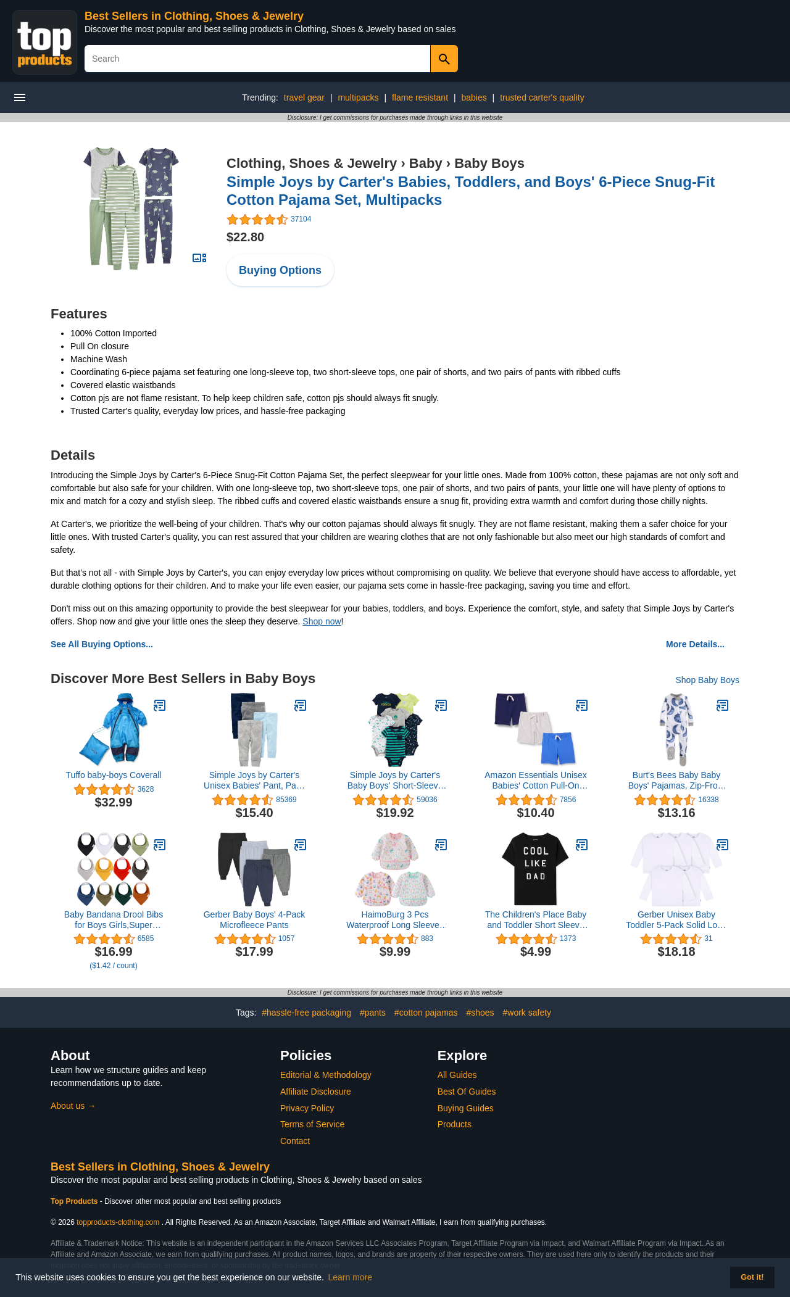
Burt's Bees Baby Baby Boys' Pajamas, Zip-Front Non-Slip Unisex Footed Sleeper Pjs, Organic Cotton (676, 780)
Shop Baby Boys (707, 680)
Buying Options (280, 270)
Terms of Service (312, 1124)
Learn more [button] (350, 1277)
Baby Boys (489, 163)
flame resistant (420, 97)
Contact (295, 1141)
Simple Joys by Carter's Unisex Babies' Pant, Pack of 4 (254, 780)
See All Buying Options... (102, 644)
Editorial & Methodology (326, 1075)
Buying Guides (466, 1108)
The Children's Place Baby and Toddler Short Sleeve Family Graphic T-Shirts (536, 920)
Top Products (75, 1201)
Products (455, 1124)
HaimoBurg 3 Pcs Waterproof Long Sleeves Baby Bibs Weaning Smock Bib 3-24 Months (394, 920)
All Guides (457, 1075)
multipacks (358, 97)
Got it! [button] (752, 1277)
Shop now (321, 621)
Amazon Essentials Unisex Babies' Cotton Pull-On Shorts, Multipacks (535, 780)
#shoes (480, 1012)
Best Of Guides (467, 1091)
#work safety (527, 1012)
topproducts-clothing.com (118, 1222)
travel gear (304, 97)
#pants (373, 1012)
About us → (73, 1106)
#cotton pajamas (426, 1012)
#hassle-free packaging (306, 1012)
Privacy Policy (307, 1108)
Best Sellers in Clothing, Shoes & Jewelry (194, 16)
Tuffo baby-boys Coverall (114, 775)
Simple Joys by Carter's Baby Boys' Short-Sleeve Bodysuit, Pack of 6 (395, 780)
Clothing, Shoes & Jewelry (312, 163)
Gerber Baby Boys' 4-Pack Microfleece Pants (255, 920)
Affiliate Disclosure (315, 1091)
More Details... (695, 644)
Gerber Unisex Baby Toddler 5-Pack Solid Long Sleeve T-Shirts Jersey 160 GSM (676, 920)
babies (473, 97)
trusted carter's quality (542, 97)
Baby (426, 163)
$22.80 (245, 237)
